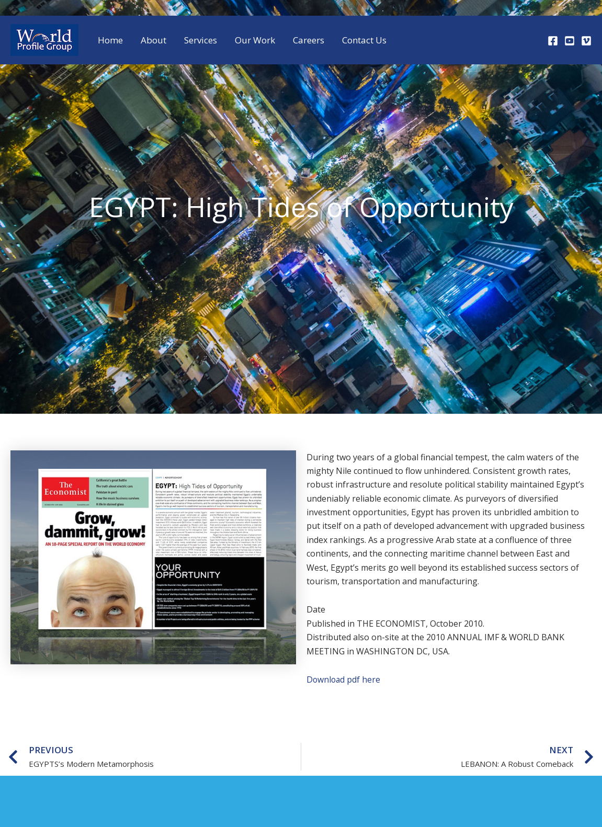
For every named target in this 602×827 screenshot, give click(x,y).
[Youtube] (569, 41)
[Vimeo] (586, 41)
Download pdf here (344, 679)
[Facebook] (553, 41)
